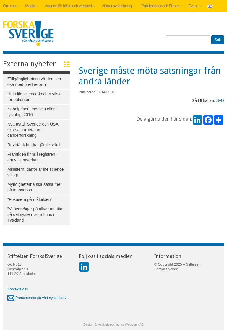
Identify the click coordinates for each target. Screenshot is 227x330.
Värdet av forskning (118, 6)
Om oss (11, 6)
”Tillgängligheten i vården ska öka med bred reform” (34, 82)
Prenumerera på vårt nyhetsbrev (36, 298)
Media (32, 6)
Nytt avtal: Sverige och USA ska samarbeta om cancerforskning (33, 130)
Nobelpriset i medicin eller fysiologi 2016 (31, 112)
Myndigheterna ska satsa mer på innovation (34, 187)
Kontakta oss (17, 289)
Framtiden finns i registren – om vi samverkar (33, 157)
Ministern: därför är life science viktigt (35, 172)
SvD (220, 100)
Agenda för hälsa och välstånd (70, 6)
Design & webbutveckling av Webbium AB (113, 324)
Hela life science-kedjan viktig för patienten (34, 97)
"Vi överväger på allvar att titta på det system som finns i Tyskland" (34, 214)
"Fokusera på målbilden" (29, 199)
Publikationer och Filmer (161, 6)
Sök (218, 40)
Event (194, 6)
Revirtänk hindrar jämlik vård (33, 144)
